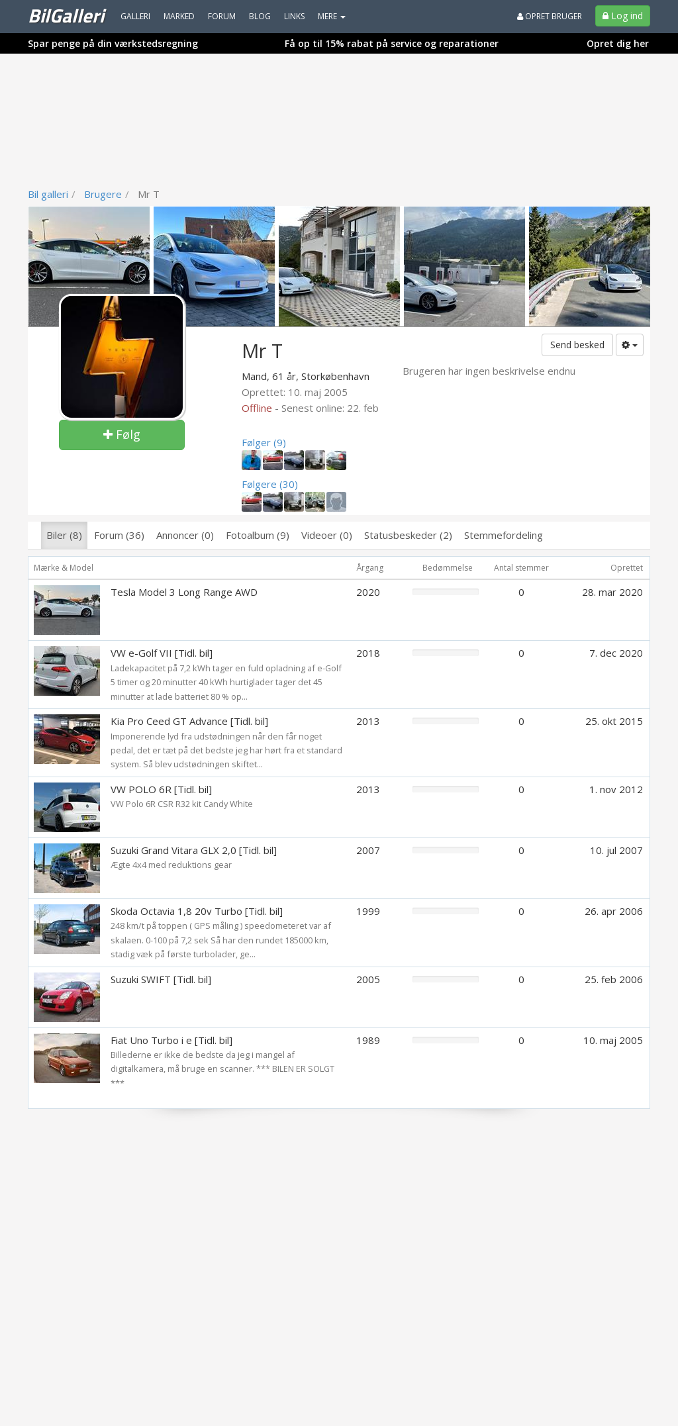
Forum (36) (119, 535)
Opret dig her (618, 43)
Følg (121, 434)
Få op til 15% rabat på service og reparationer (392, 43)
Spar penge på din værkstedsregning (113, 43)
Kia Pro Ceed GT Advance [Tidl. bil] (189, 721)
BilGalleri (66, 15)
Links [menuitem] (294, 16)
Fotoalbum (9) (257, 535)
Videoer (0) (326, 535)
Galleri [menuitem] (135, 16)
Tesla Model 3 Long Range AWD (184, 591)
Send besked (577, 344)
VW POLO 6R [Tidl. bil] (161, 789)
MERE (332, 16)
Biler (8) (64, 535)
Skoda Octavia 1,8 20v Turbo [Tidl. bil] (197, 911)
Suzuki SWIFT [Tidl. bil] (161, 979)
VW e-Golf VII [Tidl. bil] (162, 652)
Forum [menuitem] (222, 16)
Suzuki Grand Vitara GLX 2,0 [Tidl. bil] (194, 850)
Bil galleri (48, 194)
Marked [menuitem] (179, 16)
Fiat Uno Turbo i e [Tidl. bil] (171, 1040)
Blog (260, 16)
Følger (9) (264, 442)
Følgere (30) (270, 484)
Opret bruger (549, 16)
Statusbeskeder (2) (408, 535)
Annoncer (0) (185, 535)
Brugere (103, 194)
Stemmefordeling (503, 535)
